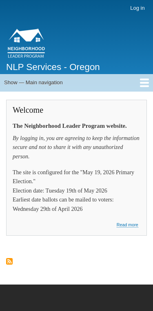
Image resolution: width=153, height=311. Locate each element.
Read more (127, 225)
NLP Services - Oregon (53, 67)
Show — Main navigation (33, 82)
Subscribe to (9, 262)
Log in (137, 8)
